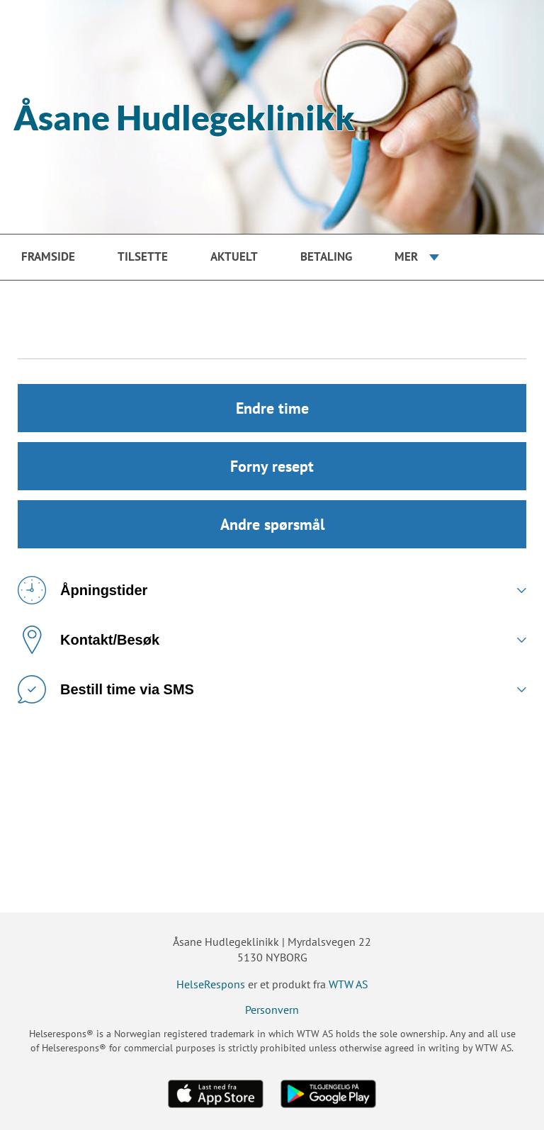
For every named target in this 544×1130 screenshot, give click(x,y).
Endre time (272, 408)
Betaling (326, 256)
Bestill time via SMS (106, 689)
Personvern (272, 1009)
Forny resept (272, 466)
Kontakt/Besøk (88, 640)
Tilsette (143, 256)
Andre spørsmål (272, 524)
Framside (48, 256)
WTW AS (348, 984)
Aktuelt (234, 256)
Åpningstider (82, 590)
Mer (406, 256)
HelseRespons (210, 984)
